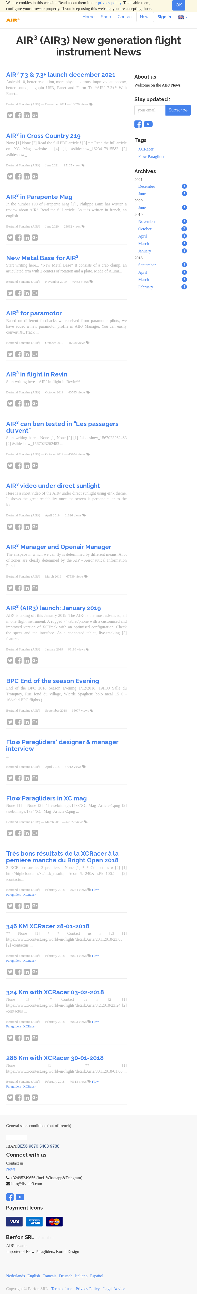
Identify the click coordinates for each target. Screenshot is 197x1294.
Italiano (81, 1276)
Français (49, 1276)
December (162, 186)
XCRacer (29, 894)
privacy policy (109, 3)
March (162, 243)
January (162, 250)
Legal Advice (114, 1289)
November (162, 221)
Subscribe (178, 110)
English (33, 1276)
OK (179, 5)
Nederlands (15, 1276)
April (162, 236)
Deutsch (65, 1276)
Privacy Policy (88, 1289)
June (162, 193)
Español (96, 1276)
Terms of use (61, 1289)
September (162, 264)
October (162, 228)
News (10, 1169)
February (162, 286)
